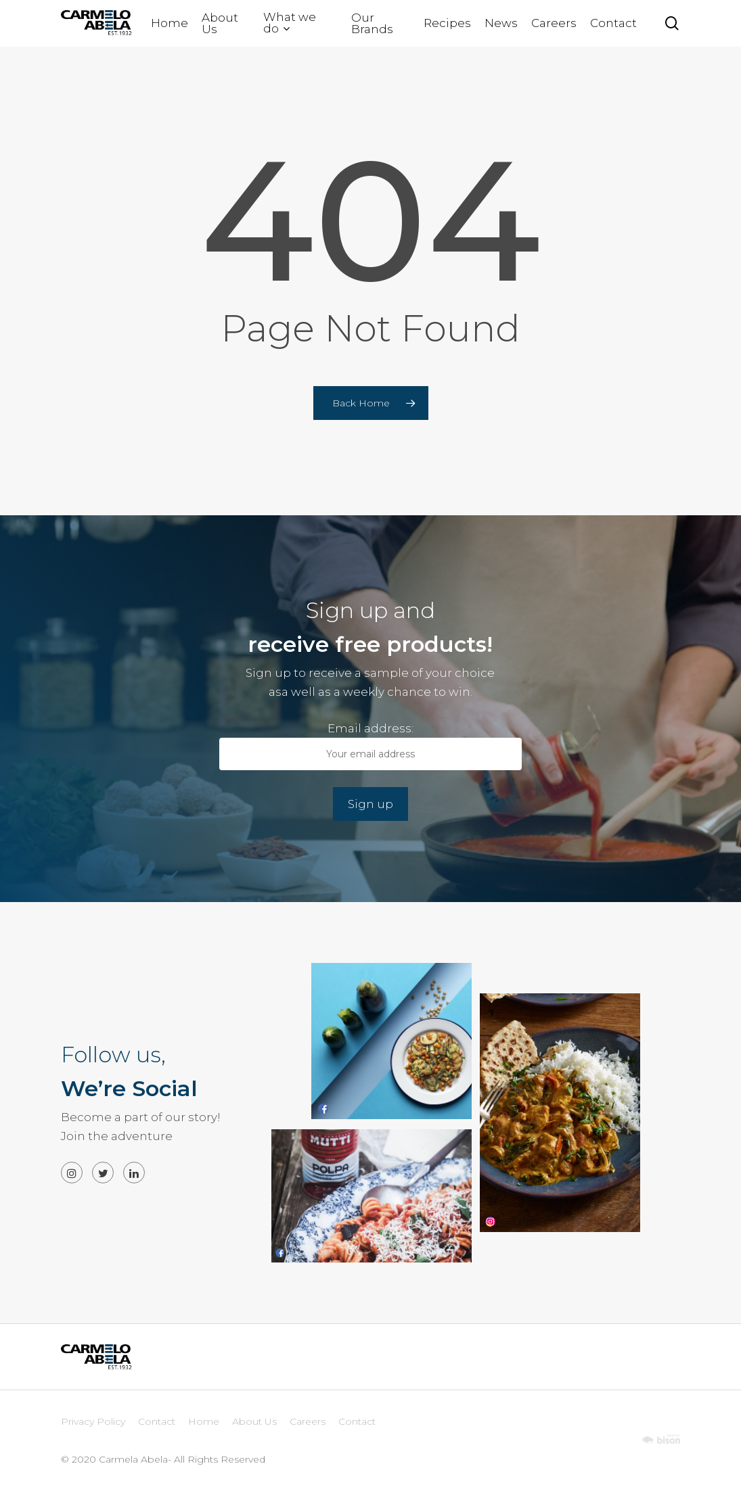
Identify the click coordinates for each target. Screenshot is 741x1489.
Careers (307, 1421)
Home (203, 1421)
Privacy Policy (93, 1421)
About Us (254, 1421)
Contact (156, 1421)
